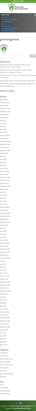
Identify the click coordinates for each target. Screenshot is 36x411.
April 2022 (3, 237)
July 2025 (3, 120)
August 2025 (4, 117)
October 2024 (4, 147)
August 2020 (4, 294)
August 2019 (4, 330)
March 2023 (4, 204)
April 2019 (3, 342)
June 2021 (3, 264)
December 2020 (5, 282)
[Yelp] (20, 403)
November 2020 (5, 285)
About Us (5, 17)
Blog (3, 24)
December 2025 (5, 108)
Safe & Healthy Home (7, 374)
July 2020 (3, 297)
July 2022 (3, 228)
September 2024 (5, 150)
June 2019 (3, 336)
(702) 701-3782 (18, 1)
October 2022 (4, 219)
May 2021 (3, 267)
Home (3, 15)
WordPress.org (4, 394)
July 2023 (3, 192)
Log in (2, 385)
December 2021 (5, 249)
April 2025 (3, 129)
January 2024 (4, 174)
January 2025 (4, 138)
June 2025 (3, 123)
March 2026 (4, 99)
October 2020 (4, 288)
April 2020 (3, 306)
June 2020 (3, 300)
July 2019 (3, 333)
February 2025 (4, 135)
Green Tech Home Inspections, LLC (23, 406)
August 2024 (4, 153)
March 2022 (4, 240)
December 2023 (5, 177)
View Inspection (7, 31)
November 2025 (5, 111)
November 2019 (5, 321)
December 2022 (5, 213)
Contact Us (6, 26)
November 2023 (5, 180)
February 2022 (4, 243)
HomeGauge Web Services (22, 408)
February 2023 (4, 207)
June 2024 (3, 159)
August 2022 (4, 225)
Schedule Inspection (9, 28)
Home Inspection (5, 362)
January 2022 (4, 246)
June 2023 (3, 195)
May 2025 (3, 126)
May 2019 (3, 339)
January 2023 (4, 210)
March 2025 (4, 132)
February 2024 (4, 171)
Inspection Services (9, 19)
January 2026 (4, 105)
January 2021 (4, 279)
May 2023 (3, 198)
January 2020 (4, 315)
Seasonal (3, 377)
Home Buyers (4, 356)
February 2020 (4, 312)
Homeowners (4, 368)
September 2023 (5, 186)
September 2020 (5, 291)
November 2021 (5, 252)
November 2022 (5, 216)
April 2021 (3, 270)
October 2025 (4, 114)
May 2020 (3, 303)
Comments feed (5, 391)
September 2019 (5, 327)
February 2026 (4, 102)
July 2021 (3, 261)
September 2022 (5, 222)
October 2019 (4, 324)
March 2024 (4, 168)
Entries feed (4, 388)
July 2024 (3, 156)
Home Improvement (6, 359)
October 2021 (4, 255)
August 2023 (4, 189)
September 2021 (5, 258)
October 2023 (4, 183)
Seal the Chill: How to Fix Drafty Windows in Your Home (17, 81)
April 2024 (3, 165)
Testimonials (6, 22)
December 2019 (5, 318)
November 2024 (5, 144)
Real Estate (3, 371)
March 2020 (4, 309)
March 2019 (4, 345)
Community (3, 353)
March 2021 (4, 273)
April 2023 (3, 201)
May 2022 (3, 234)
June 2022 (3, 231)
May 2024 (3, 162)
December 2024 (5, 141)
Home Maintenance (6, 365)
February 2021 (4, 276)
